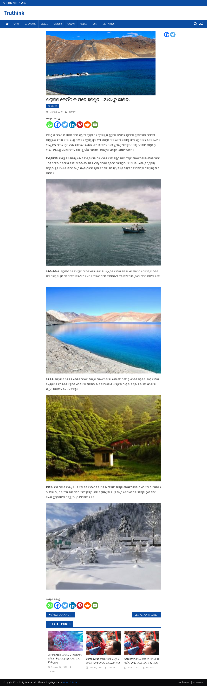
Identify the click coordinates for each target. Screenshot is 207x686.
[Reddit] (87, 124)
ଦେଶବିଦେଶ (30, 23)
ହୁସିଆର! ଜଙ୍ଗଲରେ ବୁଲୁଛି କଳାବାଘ (62, 614)
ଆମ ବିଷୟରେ (183, 682)
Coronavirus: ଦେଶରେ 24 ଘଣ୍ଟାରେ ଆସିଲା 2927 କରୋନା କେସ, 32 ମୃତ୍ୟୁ (141, 661)
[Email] (95, 124)
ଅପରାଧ (44, 23)
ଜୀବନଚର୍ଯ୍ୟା (108, 23)
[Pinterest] (79, 124)
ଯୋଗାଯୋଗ (198, 682)
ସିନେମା (83, 23)
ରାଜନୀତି (71, 23)
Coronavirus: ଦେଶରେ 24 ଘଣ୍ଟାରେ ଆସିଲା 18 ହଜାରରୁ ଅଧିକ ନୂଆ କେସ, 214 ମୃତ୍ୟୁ (65, 658)
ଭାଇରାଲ (58, 23)
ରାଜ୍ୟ (16, 23)
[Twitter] (64, 124)
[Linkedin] (72, 124)
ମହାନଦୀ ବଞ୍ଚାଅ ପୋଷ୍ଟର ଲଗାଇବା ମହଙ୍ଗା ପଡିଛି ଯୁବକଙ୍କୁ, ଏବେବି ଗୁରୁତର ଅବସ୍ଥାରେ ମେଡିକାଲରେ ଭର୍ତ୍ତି (148, 614)
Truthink (13, 13)
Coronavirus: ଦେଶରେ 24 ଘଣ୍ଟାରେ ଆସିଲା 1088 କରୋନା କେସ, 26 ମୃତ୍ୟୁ (103, 661)
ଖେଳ (95, 23)
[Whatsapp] (49, 124)
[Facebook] (57, 124)
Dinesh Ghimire (69, 682)
